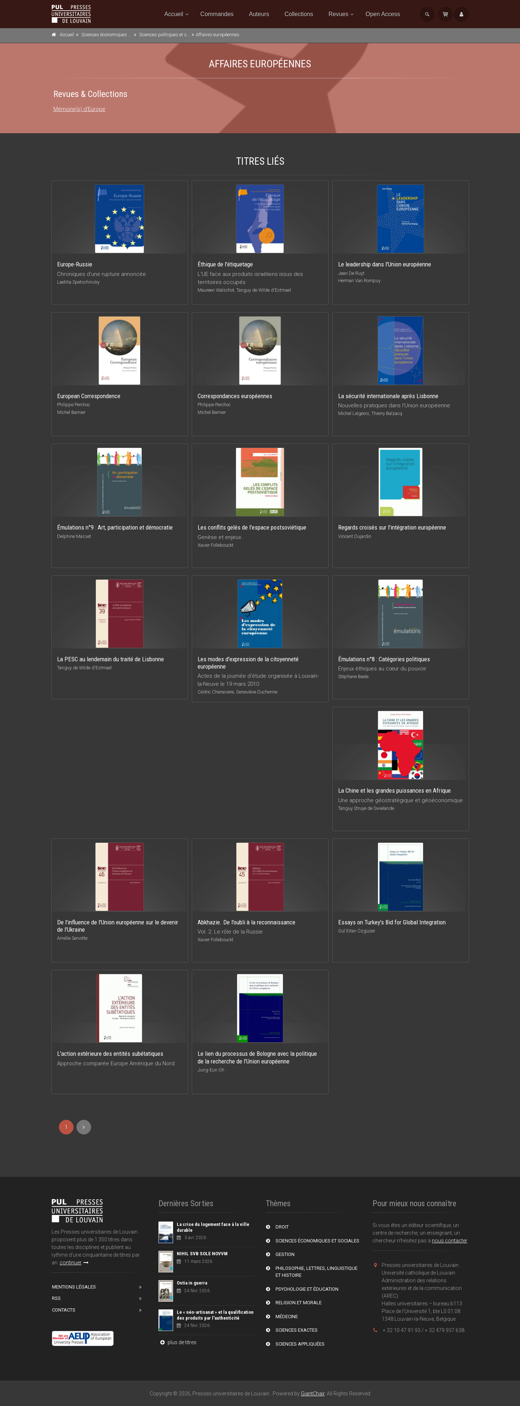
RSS (56, 1298)
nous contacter (449, 1241)
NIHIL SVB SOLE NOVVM (202, 1253)
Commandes (217, 14)
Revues (338, 14)
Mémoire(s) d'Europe (79, 109)
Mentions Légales (74, 1287)
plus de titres (177, 1342)
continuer (74, 1262)
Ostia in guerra (192, 1283)
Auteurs (259, 14)
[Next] (83, 1127)
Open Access (383, 14)
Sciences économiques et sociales (115, 34)
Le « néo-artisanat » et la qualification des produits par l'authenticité (215, 1315)
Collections (298, 14)
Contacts (63, 1310)
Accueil (173, 14)
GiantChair (313, 1393)
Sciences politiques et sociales (170, 34)
